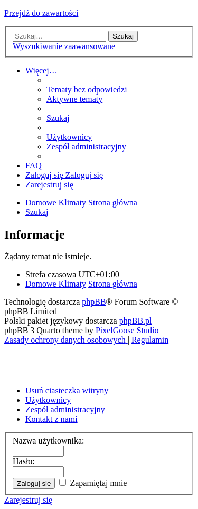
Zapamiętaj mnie (93, 482)
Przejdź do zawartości (41, 12)
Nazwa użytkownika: (48, 440)
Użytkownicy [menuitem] (48, 399)
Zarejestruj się (28, 499)
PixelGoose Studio (127, 330)
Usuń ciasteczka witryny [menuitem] (66, 390)
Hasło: (24, 461)
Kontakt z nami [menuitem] (51, 418)
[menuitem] (86, 89)
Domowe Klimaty (55, 283)
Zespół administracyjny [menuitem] (65, 409)
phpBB (94, 301)
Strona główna (112, 283)
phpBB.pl (135, 320)
